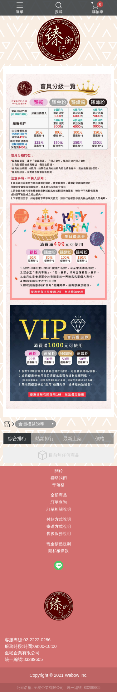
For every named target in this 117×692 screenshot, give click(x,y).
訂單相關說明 (58, 510)
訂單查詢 (59, 503)
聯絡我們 (59, 478)
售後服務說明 (58, 534)
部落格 (58, 485)
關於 (59, 471)
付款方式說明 (58, 520)
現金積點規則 (58, 544)
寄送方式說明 (58, 527)
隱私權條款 (58, 551)
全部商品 (59, 495)
